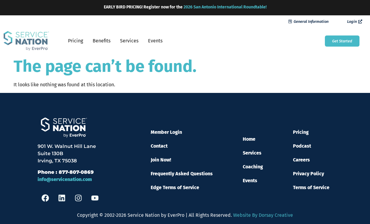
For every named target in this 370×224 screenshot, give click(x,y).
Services (129, 41)
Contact (159, 146)
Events (155, 41)
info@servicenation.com (65, 179)
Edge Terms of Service (175, 187)
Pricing (75, 41)
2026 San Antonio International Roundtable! (225, 7)
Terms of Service (311, 187)
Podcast (302, 146)
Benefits (101, 41)
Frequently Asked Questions (182, 173)
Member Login (166, 132)
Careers (301, 160)
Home (249, 139)
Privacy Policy (308, 173)
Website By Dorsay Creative (263, 215)
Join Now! (161, 160)
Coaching (253, 167)
